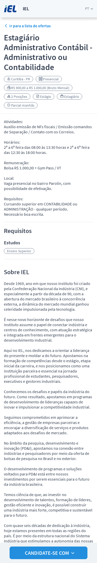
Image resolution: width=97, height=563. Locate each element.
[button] (89, 9)
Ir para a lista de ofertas (27, 25)
